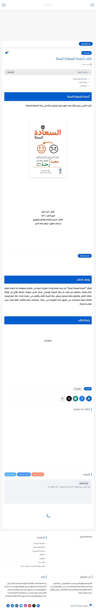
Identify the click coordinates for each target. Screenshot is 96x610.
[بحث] (3, 5)
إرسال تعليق (84, 483)
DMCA (42, 554)
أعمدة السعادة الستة (80, 78)
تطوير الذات (86, 53)
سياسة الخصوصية (38, 551)
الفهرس (42, 558)
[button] (82, 398)
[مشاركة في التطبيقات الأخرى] (62, 398)
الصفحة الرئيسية (39, 543)
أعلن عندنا (41, 562)
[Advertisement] (48, 25)
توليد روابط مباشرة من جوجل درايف (32, 566)
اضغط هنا (48, 340)
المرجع (73, 605)
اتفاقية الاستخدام (39, 547)
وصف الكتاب (83, 82)
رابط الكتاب (83, 85)
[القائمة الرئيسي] (92, 5)
